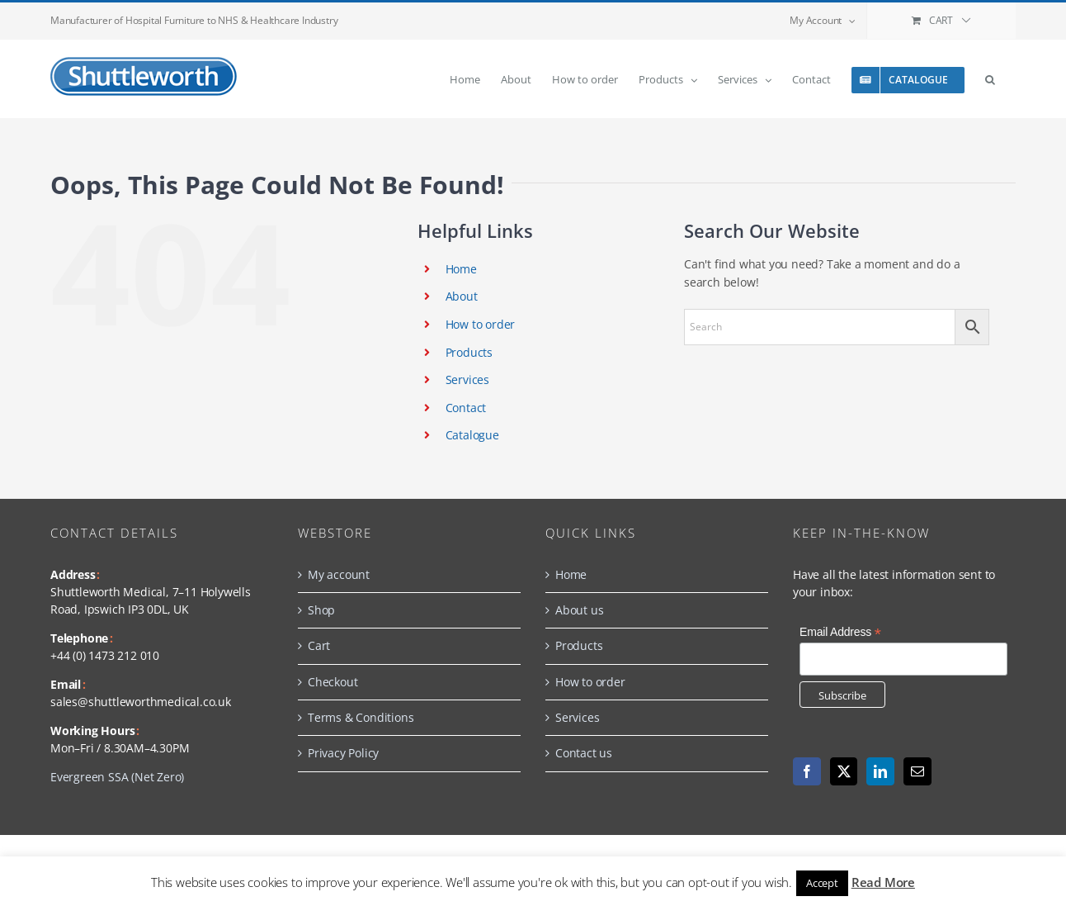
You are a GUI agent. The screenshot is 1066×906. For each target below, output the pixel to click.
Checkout (332, 682)
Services (467, 379)
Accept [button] (822, 882)
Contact (466, 407)
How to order (481, 324)
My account (339, 574)
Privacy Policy (343, 753)
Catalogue (472, 435)
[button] (990, 79)
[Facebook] (807, 771)
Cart (319, 645)
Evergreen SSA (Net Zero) (117, 777)
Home (461, 269)
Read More (883, 882)
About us (579, 610)
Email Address (840, 632)
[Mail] (917, 771)
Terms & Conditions (360, 717)
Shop (321, 610)
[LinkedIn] (880, 771)
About (462, 296)
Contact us (583, 753)
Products (469, 352)
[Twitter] (844, 771)
